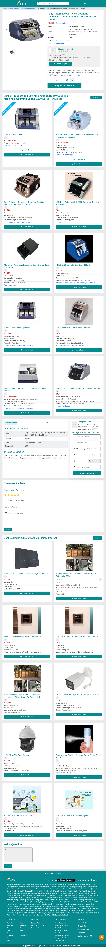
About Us (10, 922)
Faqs (8, 940)
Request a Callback (64, 85)
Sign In (84, 3)
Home (4, 7)
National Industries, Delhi (13, 145)
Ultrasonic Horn (59, 903)
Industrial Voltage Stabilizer (68, 897)
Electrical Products (13, 7)
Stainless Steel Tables (58, 886)
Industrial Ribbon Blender (27, 886)
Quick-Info (10, 935)
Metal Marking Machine (72, 901)
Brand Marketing (60, 932)
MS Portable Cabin (71, 890)
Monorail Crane (63, 899)
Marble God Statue (87, 901)
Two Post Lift (76, 908)
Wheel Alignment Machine (89, 908)
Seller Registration (61, 922)
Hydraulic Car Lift (55, 888)
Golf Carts (74, 912)
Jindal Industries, (10, 284)
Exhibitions (10, 937)
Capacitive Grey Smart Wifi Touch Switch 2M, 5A (77, 636)
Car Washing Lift (65, 908)
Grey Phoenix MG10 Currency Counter (73, 327)
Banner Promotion (61, 930)
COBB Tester (73, 899)
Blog (8, 932)
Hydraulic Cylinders (63, 895)
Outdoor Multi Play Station (57, 884)
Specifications (11, 422)
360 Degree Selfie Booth (60, 914)
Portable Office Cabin (35, 892)
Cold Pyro (48, 914)
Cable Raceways (71, 903)
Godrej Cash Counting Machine (18, 327)
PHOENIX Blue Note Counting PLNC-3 (73, 264)
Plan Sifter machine (47, 903)
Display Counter (12, 888)
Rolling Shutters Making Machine (48, 908)
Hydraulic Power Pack (78, 895)
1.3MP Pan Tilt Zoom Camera (17, 754)
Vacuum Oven (31, 895)
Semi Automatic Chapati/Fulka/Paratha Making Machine (25, 910)
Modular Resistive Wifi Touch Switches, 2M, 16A (25, 636)
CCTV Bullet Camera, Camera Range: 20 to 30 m (77, 694)
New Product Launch (62, 935)
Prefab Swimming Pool (51, 910)
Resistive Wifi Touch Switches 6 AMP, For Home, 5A (27, 573)
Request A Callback (53, 873)
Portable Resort (59, 890)
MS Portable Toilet (47, 890)
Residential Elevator (42, 888)
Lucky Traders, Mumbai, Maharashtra (18, 222)
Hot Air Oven (41, 895)
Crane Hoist (53, 899)
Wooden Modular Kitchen (28, 908)
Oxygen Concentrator (24, 914)
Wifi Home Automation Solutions (18, 815)
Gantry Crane (43, 899)
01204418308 (82, 922)
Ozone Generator (38, 914)
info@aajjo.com (83, 929)
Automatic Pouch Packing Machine (63, 905)
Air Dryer (16, 908)
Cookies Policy (36, 922)
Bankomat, (60, 222)
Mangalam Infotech (65, 48)
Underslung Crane (32, 899)
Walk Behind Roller (73, 884)
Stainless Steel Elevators (83, 888)
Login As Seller (60, 940)
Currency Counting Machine (27, 7)
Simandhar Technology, (64, 154)
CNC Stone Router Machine (32, 897)
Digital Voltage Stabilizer (86, 897)
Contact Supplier (61, 63)
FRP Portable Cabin (85, 890)
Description (43, 422)
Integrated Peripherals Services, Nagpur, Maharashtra (75, 282)
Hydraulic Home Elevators (26, 888)
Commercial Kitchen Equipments (29, 903)
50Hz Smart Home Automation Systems (73, 815)
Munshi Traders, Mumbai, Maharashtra (18, 345)
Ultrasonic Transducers (21, 905)
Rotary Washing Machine (50, 897)
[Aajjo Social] (85, 880)
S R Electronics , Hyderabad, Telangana (18, 408)
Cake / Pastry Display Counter (41, 901)
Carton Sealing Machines (90, 886)
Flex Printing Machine (15, 897)
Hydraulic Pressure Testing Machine (18, 901)
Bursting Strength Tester (86, 899)
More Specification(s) (56, 42)
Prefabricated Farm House (31, 890)
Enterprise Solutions (62, 937)
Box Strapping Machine (73, 886)
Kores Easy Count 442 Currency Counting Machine (78, 388)
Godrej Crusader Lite (13, 134)
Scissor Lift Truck (68, 888)
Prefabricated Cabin (20, 892)
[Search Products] (38, 3)
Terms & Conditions (37, 925)
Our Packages (59, 927)
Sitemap (10, 925)
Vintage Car (83, 912)
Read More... (78, 74)
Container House (19, 895)
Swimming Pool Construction (83, 910)
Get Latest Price (62, 22)
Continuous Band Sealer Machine (40, 905)
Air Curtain (13, 903)
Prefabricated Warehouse (67, 892)
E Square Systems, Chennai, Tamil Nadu (71, 345)
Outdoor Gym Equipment (45, 912)
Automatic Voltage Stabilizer (16, 899)
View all (98, 537)
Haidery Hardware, (63, 405)
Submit (7, 529)
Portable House (17, 890)
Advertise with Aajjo (61, 925)
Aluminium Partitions (42, 886)
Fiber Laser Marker (58, 901)
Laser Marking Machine (29, 884)
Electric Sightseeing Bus (62, 912)
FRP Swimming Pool (66, 910)
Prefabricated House (82, 892)
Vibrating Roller (85, 884)
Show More (96, 97)
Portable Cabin (43, 884)
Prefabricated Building (50, 892)
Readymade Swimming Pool (27, 912)
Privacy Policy (36, 927)
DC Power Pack (51, 895)
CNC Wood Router (93, 895)
